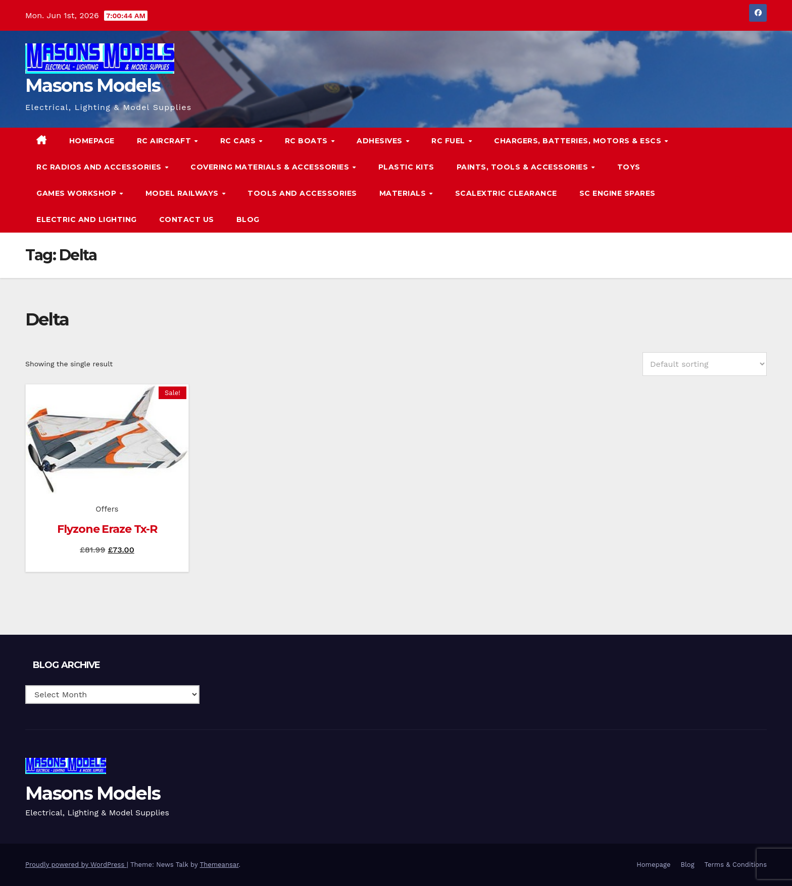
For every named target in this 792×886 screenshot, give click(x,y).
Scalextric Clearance (506, 193)
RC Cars (239, 140)
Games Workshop (77, 193)
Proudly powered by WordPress (76, 864)
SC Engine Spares (617, 193)
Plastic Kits (406, 167)
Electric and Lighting (86, 219)
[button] (738, 180)
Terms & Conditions (736, 864)
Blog (248, 219)
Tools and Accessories (302, 193)
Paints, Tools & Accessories (523, 167)
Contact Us (186, 219)
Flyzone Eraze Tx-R (107, 529)
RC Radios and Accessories (100, 167)
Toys (628, 167)
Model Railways (183, 193)
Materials (403, 193)
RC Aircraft (165, 140)
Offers (106, 509)
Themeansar (219, 864)
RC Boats (307, 140)
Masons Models (92, 85)
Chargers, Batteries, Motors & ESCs (579, 140)
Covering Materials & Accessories (271, 167)
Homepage (92, 140)
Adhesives (381, 140)
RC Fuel (449, 140)
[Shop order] (704, 364)
